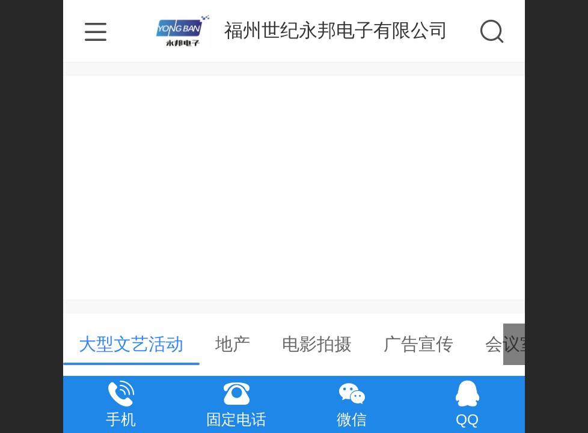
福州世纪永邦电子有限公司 (336, 30)
